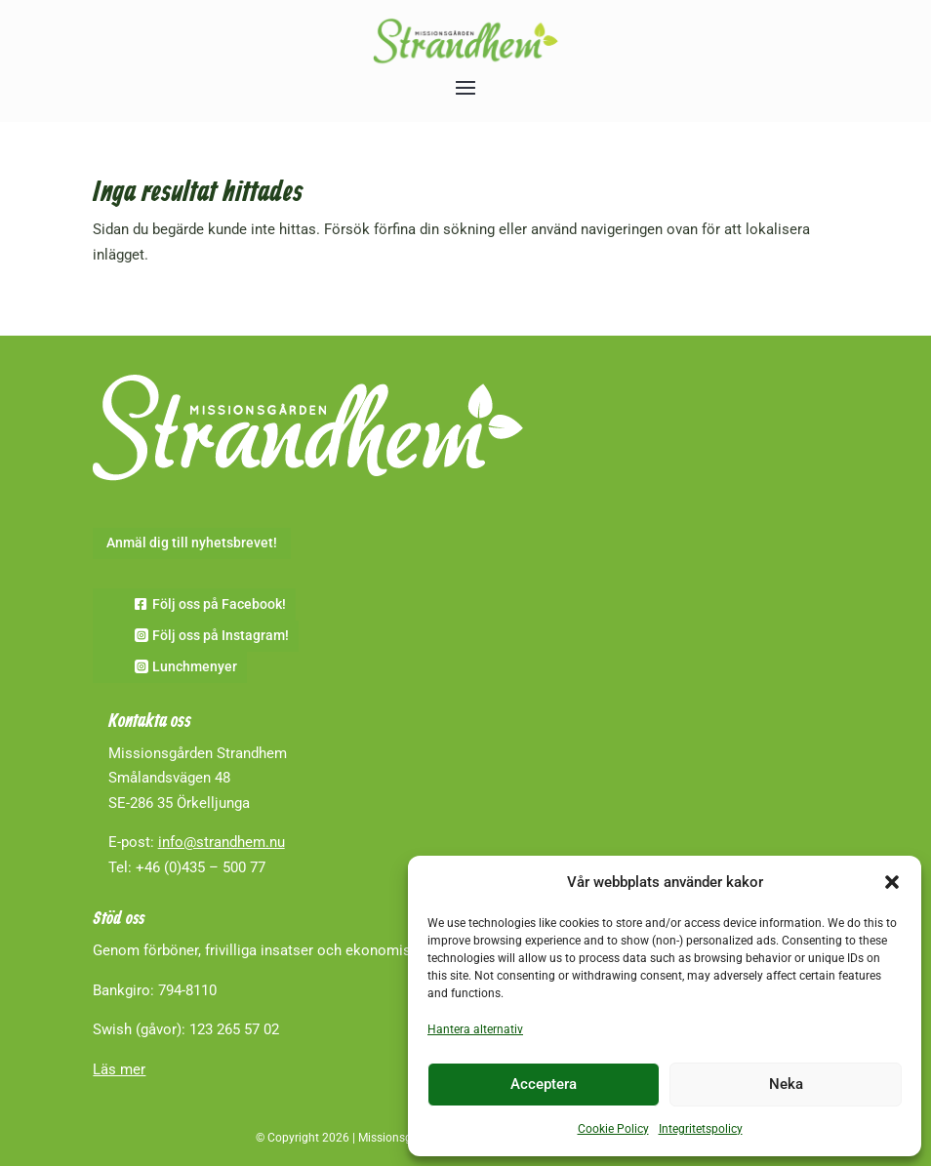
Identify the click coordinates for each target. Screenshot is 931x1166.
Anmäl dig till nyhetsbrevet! (191, 542)
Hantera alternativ (475, 1029)
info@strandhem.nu (221, 842)
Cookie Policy (613, 1129)
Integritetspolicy (701, 1129)
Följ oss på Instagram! (220, 635)
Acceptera (543, 1084)
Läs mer (119, 1069)
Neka (786, 1084)
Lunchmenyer (194, 666)
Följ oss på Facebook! (219, 604)
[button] (892, 882)
